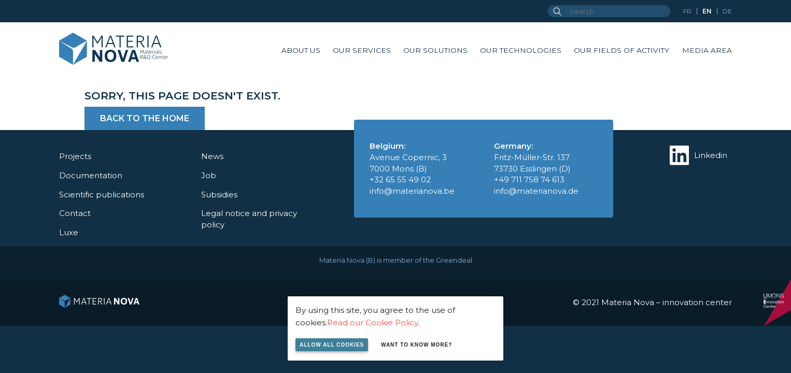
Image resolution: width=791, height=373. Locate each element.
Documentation (90, 175)
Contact (75, 213)
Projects (75, 156)
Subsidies (219, 194)
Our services (362, 50)
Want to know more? (416, 345)
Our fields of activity (621, 50)
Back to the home (144, 118)
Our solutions (435, 50)
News (212, 156)
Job (208, 175)
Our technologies (520, 50)
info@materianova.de (536, 191)
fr (687, 11)
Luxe (68, 232)
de (727, 11)
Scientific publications (101, 194)
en (707, 11)
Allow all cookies (332, 345)
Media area (707, 50)
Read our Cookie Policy (372, 322)
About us (300, 50)
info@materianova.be (412, 191)
